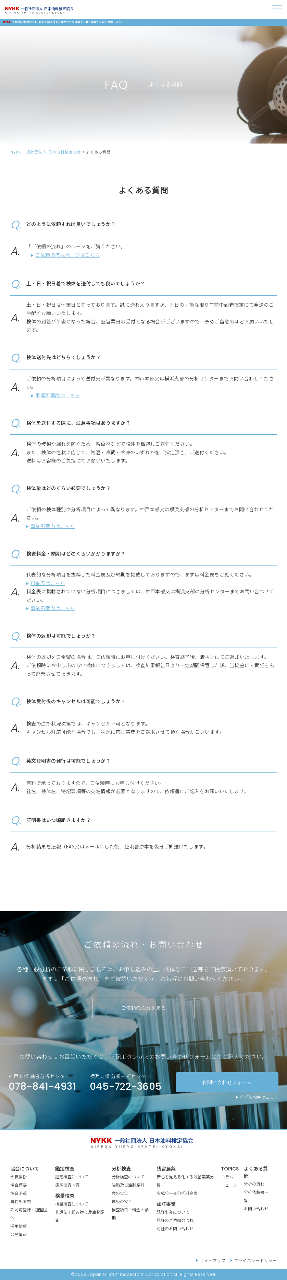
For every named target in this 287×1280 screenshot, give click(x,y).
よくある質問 (256, 1172)
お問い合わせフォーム (227, 1082)
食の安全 (120, 1193)
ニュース (229, 1185)
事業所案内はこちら (57, 395)
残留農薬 (166, 1168)
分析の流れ (254, 1184)
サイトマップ (212, 1261)
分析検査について (128, 1177)
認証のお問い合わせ (175, 1229)
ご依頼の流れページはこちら (67, 255)
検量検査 (64, 1195)
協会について (24, 1168)
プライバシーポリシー (255, 1261)
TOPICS (230, 1168)
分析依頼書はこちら (259, 1097)
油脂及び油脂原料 (128, 1185)
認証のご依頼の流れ (175, 1220)
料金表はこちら (47, 583)
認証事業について (173, 1212)
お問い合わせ (256, 1209)
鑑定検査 (64, 1168)
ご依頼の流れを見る (143, 1007)
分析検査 (121, 1168)
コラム (227, 1177)
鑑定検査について (71, 1177)
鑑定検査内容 (67, 1185)
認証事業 (166, 1204)
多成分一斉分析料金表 (177, 1193)
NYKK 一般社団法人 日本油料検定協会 (45, 152)
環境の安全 (122, 1201)
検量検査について (71, 1204)
